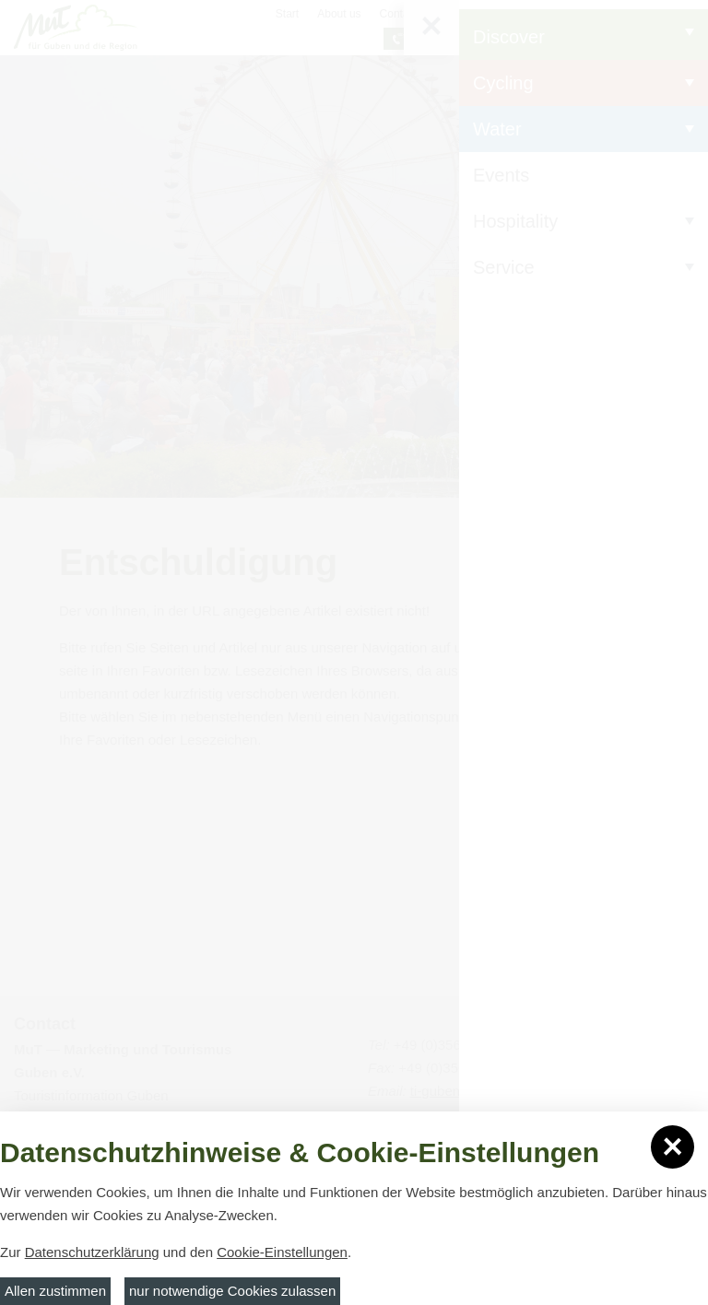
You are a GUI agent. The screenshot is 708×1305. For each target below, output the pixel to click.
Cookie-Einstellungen (282, 1252)
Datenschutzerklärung (92, 1252)
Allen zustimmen (55, 1291)
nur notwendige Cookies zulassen (232, 1291)
